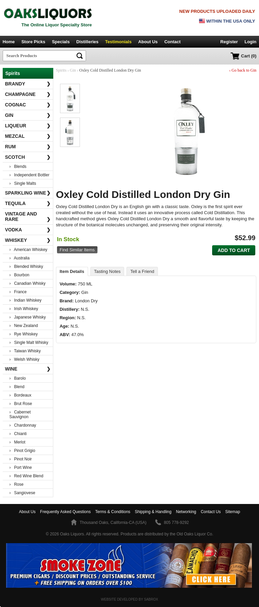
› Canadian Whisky (27, 283)
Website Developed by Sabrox (129, 599)
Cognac (28, 104)
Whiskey (28, 240)
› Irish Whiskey (23, 308)
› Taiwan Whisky (25, 351)
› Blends (18, 166)
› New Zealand (23, 325)
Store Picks (33, 41)
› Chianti (18, 433)
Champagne (28, 94)
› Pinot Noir (20, 459)
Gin (28, 115)
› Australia (19, 258)
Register (229, 41)
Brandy (28, 83)
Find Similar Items (77, 249)
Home (9, 41)
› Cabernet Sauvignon (20, 414)
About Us (148, 41)
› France (18, 291)
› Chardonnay (22, 425)
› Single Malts (22, 183)
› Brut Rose (20, 403)
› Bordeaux (20, 395)
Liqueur (28, 125)
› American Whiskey (28, 249)
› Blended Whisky (26, 266)
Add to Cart (234, 250)
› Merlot (17, 442)
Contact (172, 41)
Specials (61, 41)
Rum (28, 146)
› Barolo (17, 378)
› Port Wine (20, 467)
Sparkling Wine (28, 193)
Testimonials (118, 41)
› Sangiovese (22, 492)
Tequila (28, 203)
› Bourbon (19, 275)
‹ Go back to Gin (243, 70)
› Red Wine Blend (26, 476)
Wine (28, 369)
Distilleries (87, 41)
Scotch (28, 157)
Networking (186, 511)
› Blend (17, 386)
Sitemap (232, 511)
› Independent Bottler (29, 175)
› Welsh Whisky (24, 359)
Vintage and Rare (28, 216)
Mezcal (28, 136)
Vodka (28, 229)
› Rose (16, 484)
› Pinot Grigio (22, 450)
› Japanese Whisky (27, 317)
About (27, 511)
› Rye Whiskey (23, 334)
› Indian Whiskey (25, 300)
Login (250, 41)
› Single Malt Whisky (28, 342)
